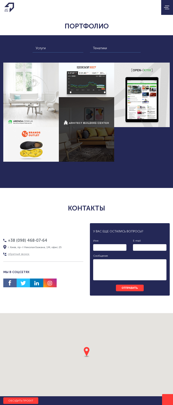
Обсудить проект (20, 400)
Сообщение (100, 255)
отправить (130, 287)
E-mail (137, 240)
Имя (95, 240)
